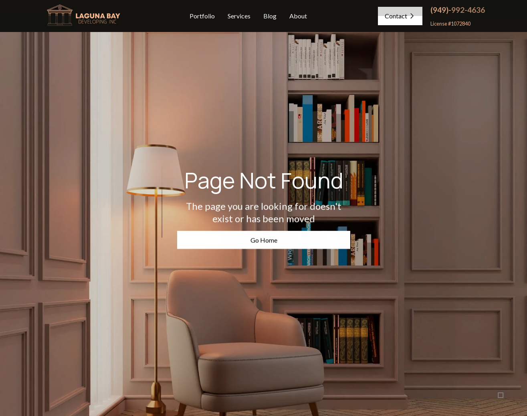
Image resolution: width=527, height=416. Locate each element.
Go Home (263, 240)
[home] (82, 16)
